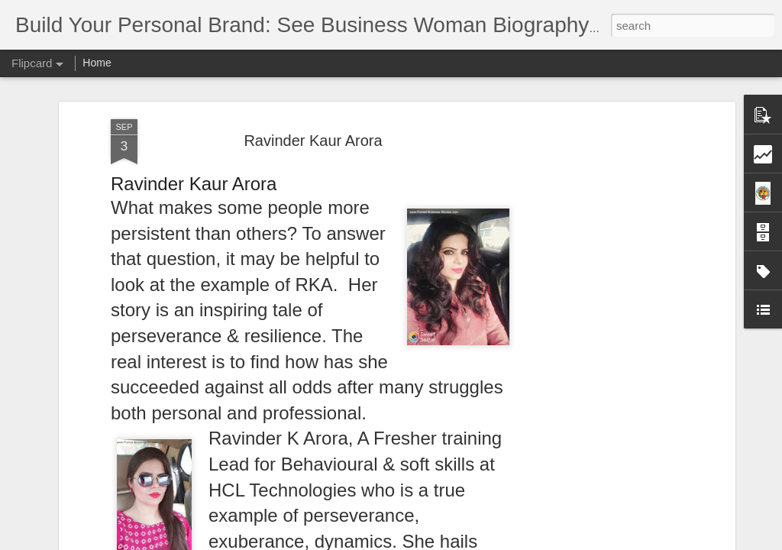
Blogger (439, 541)
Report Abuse (483, 541)
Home (96, 63)
